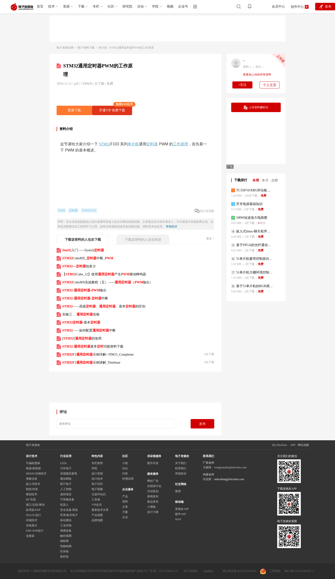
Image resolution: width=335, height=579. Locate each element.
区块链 (64, 551)
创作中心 (297, 6)
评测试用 (128, 478)
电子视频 (97, 489)
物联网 (64, 541)
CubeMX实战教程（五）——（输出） (107, 282)
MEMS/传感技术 (36, 473)
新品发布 (153, 501)
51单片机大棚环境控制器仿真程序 (252, 272)
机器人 (64, 504)
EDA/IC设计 (33, 515)
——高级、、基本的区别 (103, 306)
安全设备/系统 (69, 510)
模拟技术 (31, 494)
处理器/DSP (33, 510)
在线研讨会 (154, 486)
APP (292, 445)
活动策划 (153, 491)
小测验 (151, 506)
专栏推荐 (97, 463)
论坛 (125, 468)
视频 (170, 6)
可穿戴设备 (67, 499)
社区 (111, 6)
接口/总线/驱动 (35, 504)
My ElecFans (279, 445)
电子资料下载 (86, 47)
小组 (125, 463)
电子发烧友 (191, 571)
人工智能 (65, 489)
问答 (125, 473)
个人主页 (269, 85)
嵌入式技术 (33, 484)
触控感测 (65, 535)
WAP (178, 519)
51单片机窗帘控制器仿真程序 (252, 259)
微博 (178, 491)
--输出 (84, 290)
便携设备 (65, 530)
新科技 (64, 556)
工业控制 (65, 525)
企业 (125, 517)
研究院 (127, 6)
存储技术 (31, 520)
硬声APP (180, 514)
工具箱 (96, 499)
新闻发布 (153, 496)
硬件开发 (153, 463)
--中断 (85, 298)
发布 (202, 424)
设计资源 (97, 473)
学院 (155, 6)
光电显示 (31, 525)
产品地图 (97, 515)
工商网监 (270, 571)
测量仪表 (31, 478)
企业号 (183, 6)
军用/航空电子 (69, 515)
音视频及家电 (68, 473)
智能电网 (65, 546)
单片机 (103, 47)
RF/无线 (31, 499)
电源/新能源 (33, 468)
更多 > (210, 238)
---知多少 (79, 266)
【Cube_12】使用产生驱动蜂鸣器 (104, 274)
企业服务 (128, 489)
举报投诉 (171, 226)
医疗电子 (65, 484)
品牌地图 (97, 520)
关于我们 (180, 463)
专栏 (96, 6)
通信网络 (65, 478)
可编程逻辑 (33, 463)
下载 (81, 6)
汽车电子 (65, 468)
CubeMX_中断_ (87, 258)
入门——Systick (83, 250)
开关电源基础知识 (247, 204)
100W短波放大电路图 (249, 218)
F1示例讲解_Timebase (91, 362)
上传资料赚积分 (256, 107)
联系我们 (180, 468)
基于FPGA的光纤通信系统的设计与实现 (252, 245)
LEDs (63, 463)
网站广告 (153, 480)
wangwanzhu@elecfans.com (230, 467)
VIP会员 (97, 504)
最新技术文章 (100, 510)
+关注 (242, 85)
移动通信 (65, 520)
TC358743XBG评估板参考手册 (252, 190)
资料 (125, 501)
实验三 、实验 (81, 314)
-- (244, 60)
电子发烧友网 (65, 47)
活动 (140, 6)
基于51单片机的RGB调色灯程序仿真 (252, 286)
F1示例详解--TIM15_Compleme (98, 354)
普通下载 (74, 110)
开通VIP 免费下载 (115, 109)
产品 (125, 496)
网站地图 (303, 445)
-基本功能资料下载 (92, 346)
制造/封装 (32, 489)
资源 (66, 6)
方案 (125, 512)
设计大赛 (153, 512)
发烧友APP (182, 509)
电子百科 (97, 484)
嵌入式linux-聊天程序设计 (252, 231)
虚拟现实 (65, 494)
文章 (125, 506)
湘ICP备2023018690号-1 (299, 571)
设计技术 (97, 478)
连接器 (30, 535)
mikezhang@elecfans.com (229, 479)
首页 (40, 6)
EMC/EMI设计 (35, 530)
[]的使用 (81, 338)
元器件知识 (99, 494)
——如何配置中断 (89, 330)
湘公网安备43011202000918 (239, 571)
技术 (51, 6)
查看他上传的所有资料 (257, 74)
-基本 (81, 322)
